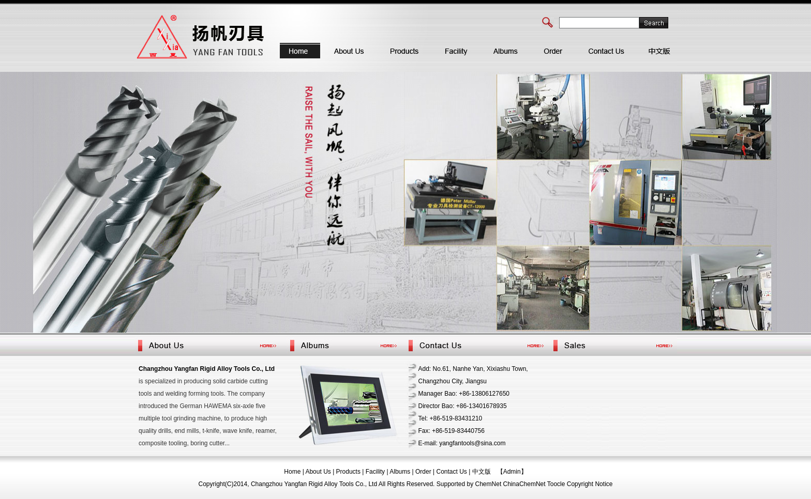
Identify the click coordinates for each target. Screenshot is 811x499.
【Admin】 (512, 471)
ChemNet (488, 484)
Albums (399, 471)
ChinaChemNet (524, 484)
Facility (375, 471)
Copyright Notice (590, 484)
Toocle (556, 484)
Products (348, 471)
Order (423, 471)
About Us (318, 471)
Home (292, 471)
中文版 (481, 471)
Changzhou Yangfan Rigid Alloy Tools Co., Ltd (207, 368)
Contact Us (452, 471)
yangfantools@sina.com (472, 443)
